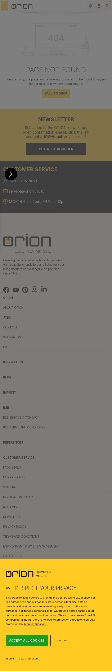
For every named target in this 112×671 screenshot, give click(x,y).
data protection (28, 658)
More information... (35, 624)
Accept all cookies (26, 640)
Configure (60, 640)
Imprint (10, 658)
